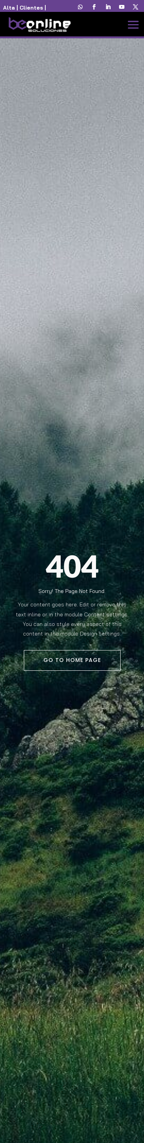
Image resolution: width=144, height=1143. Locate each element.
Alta (9, 7)
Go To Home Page (72, 660)
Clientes (31, 7)
